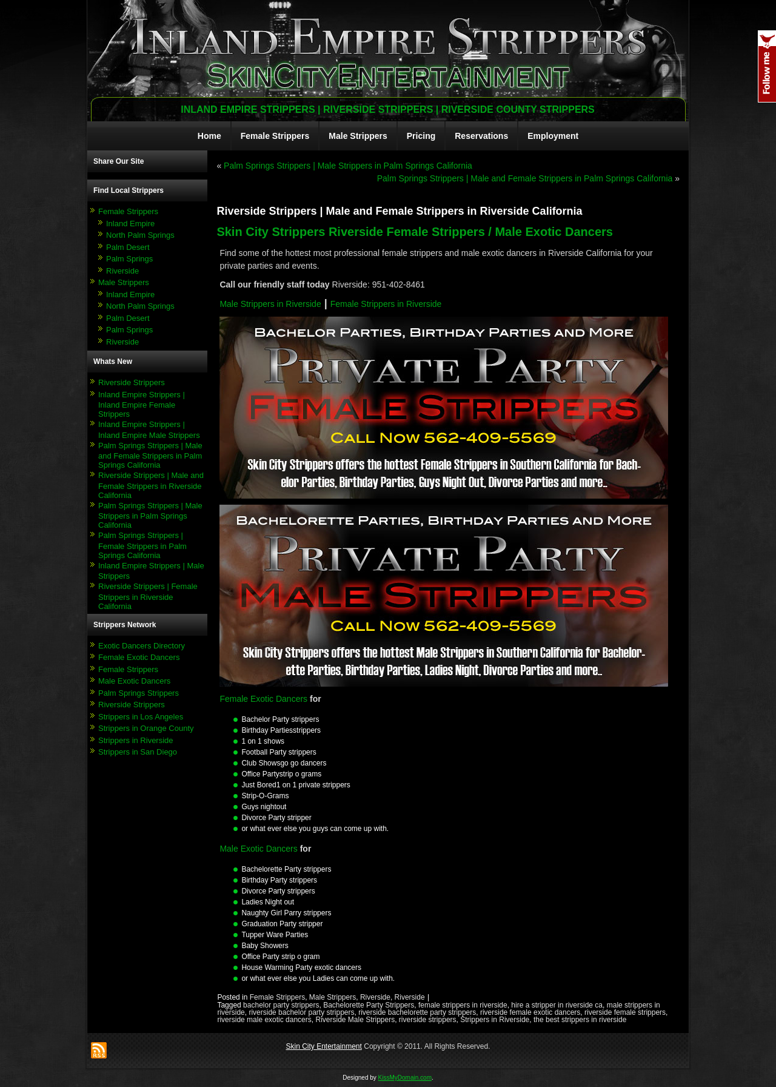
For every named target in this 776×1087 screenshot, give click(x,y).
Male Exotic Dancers (134, 680)
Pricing (421, 136)
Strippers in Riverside (135, 740)
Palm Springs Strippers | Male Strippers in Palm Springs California (150, 515)
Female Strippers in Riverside (386, 304)
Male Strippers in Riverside (270, 304)
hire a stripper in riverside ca (557, 1005)
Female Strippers (275, 136)
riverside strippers (428, 1019)
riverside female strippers (625, 1012)
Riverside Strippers (131, 382)
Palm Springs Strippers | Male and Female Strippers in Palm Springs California (150, 455)
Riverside (122, 270)
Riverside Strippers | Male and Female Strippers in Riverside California (151, 485)
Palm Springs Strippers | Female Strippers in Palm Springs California (142, 545)
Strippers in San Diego (137, 751)
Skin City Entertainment (323, 1046)
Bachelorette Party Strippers (368, 1005)
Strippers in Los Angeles (140, 716)
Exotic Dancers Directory (141, 645)
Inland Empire (130, 223)
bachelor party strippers (281, 1005)
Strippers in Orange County (146, 728)
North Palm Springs (140, 235)
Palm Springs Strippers (138, 693)
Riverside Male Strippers (355, 1019)
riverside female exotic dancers (530, 1012)
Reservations (481, 136)
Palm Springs (129, 258)
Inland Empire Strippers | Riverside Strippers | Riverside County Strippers (388, 109)
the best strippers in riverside (580, 1019)
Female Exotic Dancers (138, 657)
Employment (552, 136)
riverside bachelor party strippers (301, 1012)
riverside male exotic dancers (264, 1019)
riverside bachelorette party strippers (417, 1012)
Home (209, 136)
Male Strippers (358, 136)
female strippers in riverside (462, 1005)
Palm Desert (128, 247)
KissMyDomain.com (405, 1077)
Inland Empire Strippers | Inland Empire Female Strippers (141, 404)
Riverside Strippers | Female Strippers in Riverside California (148, 596)
